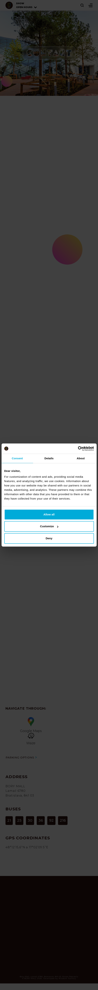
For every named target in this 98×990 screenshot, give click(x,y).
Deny (49, 538)
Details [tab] (49, 458)
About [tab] (81, 458)
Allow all (49, 514)
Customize (49, 526)
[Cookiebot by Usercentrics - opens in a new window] (78, 448)
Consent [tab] (17, 458)
